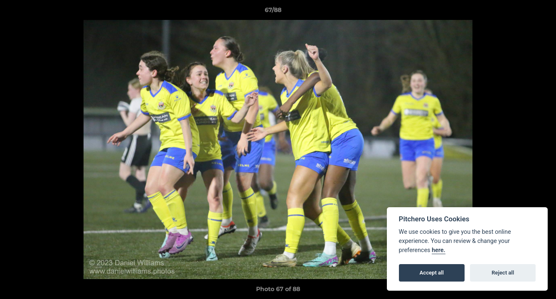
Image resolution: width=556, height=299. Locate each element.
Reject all (503, 273)
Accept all (432, 273)
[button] (521, 12)
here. (438, 250)
